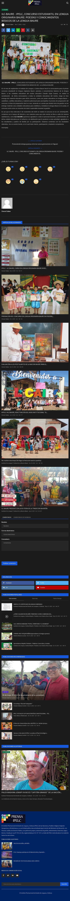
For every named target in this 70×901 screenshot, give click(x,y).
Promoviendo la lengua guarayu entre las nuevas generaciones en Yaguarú (35, 144)
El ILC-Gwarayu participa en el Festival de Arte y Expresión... (29, 852)
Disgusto (22, 174)
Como (8, 174)
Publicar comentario (9, 563)
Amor (36, 174)
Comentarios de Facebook (22, 517)
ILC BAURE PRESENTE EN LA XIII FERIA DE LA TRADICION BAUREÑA (24, 508)
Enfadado (8, 187)
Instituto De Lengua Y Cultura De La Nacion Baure (14, 463)
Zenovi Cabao (7, 24)
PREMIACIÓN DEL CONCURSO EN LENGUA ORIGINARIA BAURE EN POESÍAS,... (27, 316)
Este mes (35, 598)
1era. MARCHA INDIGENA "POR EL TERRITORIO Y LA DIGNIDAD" (31, 624)
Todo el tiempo (57, 598)
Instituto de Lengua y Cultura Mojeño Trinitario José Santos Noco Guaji (33, 616)
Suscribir (64, 884)
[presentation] (13, 555)
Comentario (5, 539)
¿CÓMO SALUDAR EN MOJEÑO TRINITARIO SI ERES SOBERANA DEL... (33, 614)
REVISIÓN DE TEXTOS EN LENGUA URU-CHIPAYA (26, 861)
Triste (22, 187)
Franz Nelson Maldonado (20, 715)
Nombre (4, 522)
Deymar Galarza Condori (8, 698)
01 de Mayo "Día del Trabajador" (23, 704)
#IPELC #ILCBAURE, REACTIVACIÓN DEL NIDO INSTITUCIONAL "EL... (24, 412)
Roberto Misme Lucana (20, 635)
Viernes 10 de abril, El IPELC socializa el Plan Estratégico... (31, 733)
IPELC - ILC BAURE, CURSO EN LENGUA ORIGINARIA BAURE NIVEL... (24, 268)
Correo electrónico (7, 530)
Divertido (49, 174)
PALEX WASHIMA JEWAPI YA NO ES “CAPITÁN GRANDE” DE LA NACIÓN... (31, 792)
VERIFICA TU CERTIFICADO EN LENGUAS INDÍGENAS (28, 604)
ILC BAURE (5, 9)
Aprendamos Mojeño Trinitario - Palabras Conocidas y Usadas (32, 643)
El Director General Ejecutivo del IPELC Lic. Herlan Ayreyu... (31, 723)
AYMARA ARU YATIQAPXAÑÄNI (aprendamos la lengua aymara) (32, 633)
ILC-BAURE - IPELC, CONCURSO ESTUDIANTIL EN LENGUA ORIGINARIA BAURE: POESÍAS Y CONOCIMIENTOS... (35, 152)
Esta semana (12, 598)
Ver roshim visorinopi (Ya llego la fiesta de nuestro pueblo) (21, 460)
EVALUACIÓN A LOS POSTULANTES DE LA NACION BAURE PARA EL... (24, 364)
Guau (36, 187)
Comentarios (6, 517)
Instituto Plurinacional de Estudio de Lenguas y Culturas (29, 606)
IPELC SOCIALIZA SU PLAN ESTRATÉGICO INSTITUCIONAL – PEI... (32, 713)
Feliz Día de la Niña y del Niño (21, 843)
